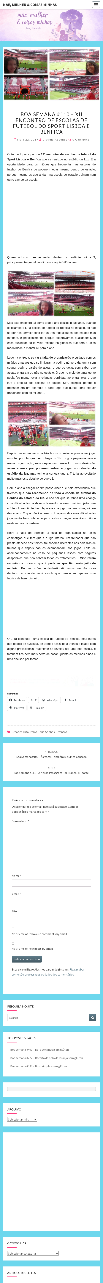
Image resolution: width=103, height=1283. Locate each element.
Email (16, 893)
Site (14, 911)
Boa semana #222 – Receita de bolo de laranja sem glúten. (46, 1058)
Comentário (20, 821)
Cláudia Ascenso (55, 139)
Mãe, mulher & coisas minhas (30, 4)
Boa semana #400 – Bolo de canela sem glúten (39, 1049)
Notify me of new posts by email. (32, 948)
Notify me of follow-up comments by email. (40, 934)
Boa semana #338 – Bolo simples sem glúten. (38, 1066)
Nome (16, 876)
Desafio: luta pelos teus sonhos (33, 732)
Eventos (62, 732)
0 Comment (80, 139)
